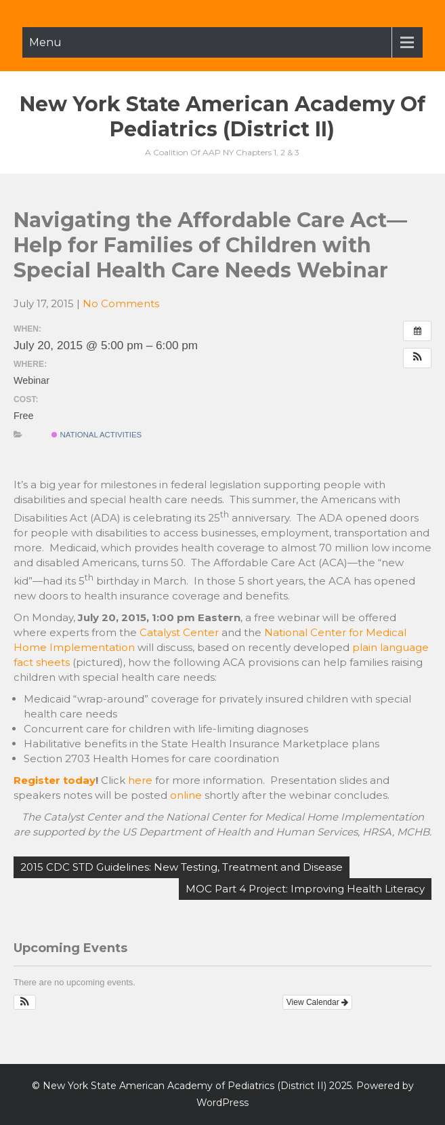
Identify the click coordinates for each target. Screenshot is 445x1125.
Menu (45, 42)
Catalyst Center (179, 632)
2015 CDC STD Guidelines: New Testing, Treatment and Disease (181, 867)
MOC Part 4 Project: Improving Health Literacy (305, 888)
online (186, 795)
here (140, 780)
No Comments (121, 303)
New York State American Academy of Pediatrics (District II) (222, 117)
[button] (417, 358)
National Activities (96, 435)
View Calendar (317, 1002)
